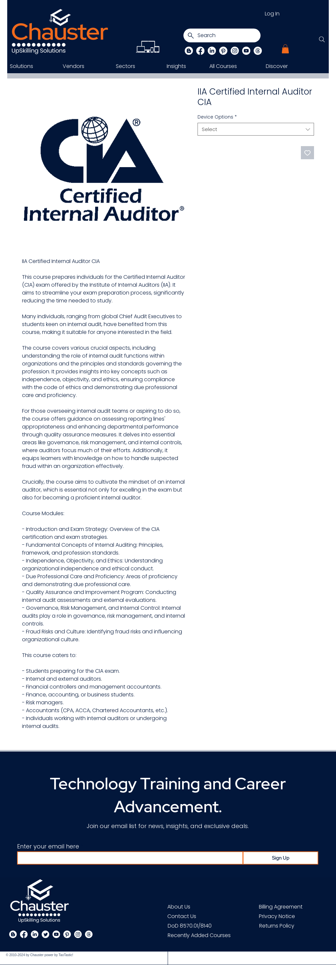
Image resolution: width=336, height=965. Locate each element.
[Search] (222, 35)
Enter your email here (48, 846)
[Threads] (258, 51)
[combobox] (256, 129)
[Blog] (189, 51)
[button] (285, 48)
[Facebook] (200, 51)
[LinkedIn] (212, 51)
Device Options (217, 117)
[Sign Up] (280, 858)
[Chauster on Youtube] (246, 51)
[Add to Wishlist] (307, 152)
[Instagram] (235, 51)
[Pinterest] (223, 51)
